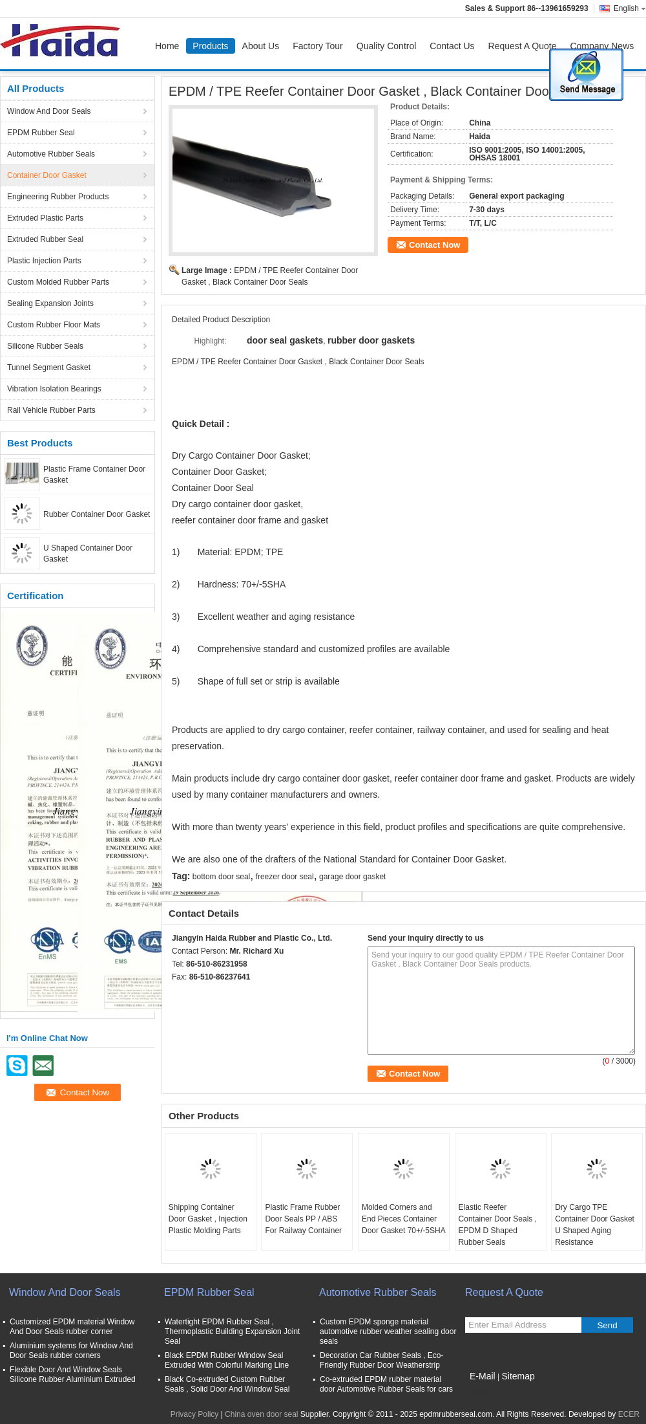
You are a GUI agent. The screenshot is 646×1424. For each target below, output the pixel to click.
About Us (261, 46)
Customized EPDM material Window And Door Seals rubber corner (72, 1326)
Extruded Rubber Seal (45, 239)
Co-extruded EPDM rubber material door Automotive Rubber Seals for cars (386, 1384)
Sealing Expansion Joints (50, 303)
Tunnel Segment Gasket (48, 367)
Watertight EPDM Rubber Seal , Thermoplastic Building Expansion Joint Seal (232, 1331)
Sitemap (517, 1376)
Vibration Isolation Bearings (54, 388)
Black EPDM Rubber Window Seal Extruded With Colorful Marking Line (227, 1360)
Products (210, 46)
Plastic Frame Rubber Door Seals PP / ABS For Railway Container (303, 1219)
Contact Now (434, 245)
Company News (602, 46)
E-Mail (482, 1376)
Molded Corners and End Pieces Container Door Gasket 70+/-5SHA (404, 1219)
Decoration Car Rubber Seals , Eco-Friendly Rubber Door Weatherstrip (381, 1360)
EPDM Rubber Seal (41, 132)
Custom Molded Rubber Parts (58, 282)
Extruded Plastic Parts (45, 218)
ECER (629, 1414)
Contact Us (452, 46)
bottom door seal (221, 876)
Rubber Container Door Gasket (96, 514)
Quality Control (387, 46)
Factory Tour (318, 46)
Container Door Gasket (47, 175)
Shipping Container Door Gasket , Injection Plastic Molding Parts (208, 1219)
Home (167, 46)
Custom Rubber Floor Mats (53, 324)
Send (607, 1325)
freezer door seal (285, 876)
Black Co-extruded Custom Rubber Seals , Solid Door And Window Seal (227, 1384)
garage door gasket (352, 876)
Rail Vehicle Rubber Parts (51, 410)
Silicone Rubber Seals (45, 346)
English (630, 8)
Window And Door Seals (48, 111)
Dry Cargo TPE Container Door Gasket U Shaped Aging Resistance (594, 1225)
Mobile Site (488, 1392)
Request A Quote (522, 46)
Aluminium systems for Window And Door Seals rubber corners (71, 1350)
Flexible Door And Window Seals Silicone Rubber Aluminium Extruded (73, 1374)
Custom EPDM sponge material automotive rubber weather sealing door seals (388, 1331)
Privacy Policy (195, 1414)
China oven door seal (261, 1414)
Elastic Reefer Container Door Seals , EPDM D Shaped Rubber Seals (498, 1225)
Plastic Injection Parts (44, 260)
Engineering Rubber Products (58, 196)
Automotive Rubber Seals (51, 154)
